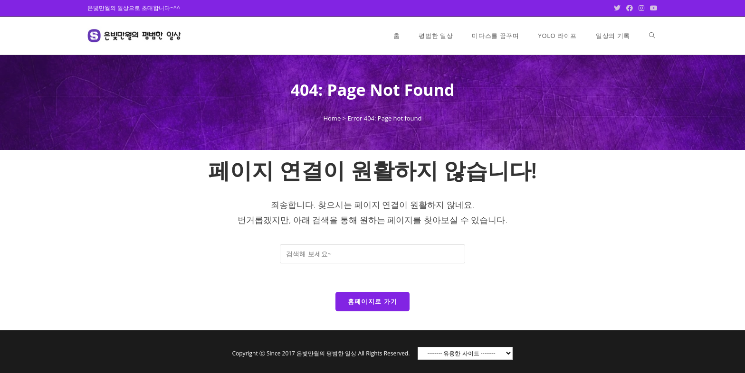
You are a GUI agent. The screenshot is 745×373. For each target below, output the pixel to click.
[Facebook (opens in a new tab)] (629, 8)
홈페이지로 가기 (373, 301)
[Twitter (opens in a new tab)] (617, 8)
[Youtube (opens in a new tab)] (652, 8)
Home (332, 118)
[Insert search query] (372, 253)
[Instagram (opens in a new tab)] (641, 8)
